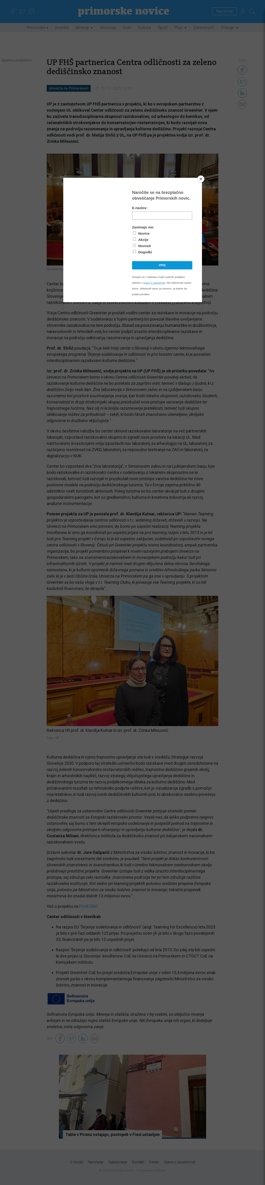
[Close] (200, 178)
